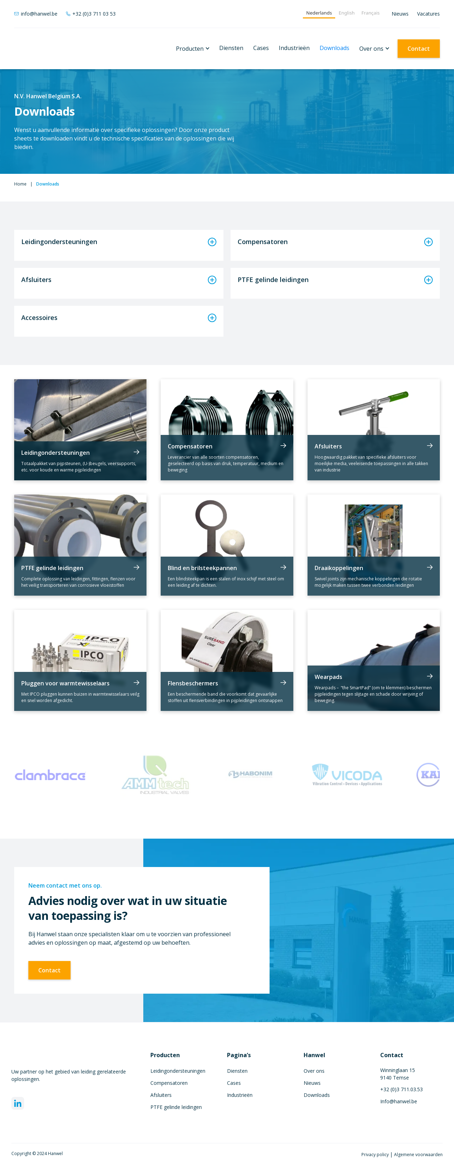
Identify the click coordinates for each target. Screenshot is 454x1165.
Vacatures (428, 13)
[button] (192, 48)
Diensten (231, 47)
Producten (190, 48)
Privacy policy (375, 1155)
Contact (419, 49)
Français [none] (370, 13)
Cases (261, 47)
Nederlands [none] (319, 13)
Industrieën (294, 47)
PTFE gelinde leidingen (176, 1107)
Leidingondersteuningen (177, 1070)
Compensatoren (169, 1083)
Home (20, 184)
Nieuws (400, 13)
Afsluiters (161, 1095)
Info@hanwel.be (398, 1101)
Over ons (371, 48)
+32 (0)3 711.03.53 (401, 1089)
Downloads (334, 47)
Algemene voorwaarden (418, 1155)
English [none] (347, 13)
